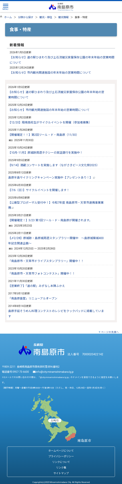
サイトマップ (61, 473)
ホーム (8, 17)
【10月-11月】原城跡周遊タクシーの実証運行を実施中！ (45, 152)
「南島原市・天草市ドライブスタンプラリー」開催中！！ (46, 261)
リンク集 (61, 467)
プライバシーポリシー (61, 456)
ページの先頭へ (110, 332)
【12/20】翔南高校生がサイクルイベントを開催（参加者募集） (50, 122)
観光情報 (63, 17)
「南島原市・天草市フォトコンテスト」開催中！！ (41, 273)
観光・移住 (45, 17)
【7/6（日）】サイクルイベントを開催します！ (38, 190)
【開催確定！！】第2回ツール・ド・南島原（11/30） (43, 135)
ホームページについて (61, 450)
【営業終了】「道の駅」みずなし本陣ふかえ (36, 286)
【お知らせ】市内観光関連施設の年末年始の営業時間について (50, 72)
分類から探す (25, 17)
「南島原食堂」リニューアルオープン (32, 298)
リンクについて (61, 462)
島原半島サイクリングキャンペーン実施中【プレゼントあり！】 (51, 177)
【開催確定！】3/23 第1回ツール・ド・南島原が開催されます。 (50, 220)
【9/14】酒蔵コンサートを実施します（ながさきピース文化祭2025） (53, 165)
